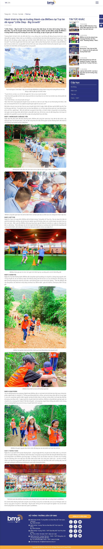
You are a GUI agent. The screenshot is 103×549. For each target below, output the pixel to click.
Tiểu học (73, 94)
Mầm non (74, 91)
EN (9, 3)
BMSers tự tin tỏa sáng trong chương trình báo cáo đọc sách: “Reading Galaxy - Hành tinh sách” (89, 38)
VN (6, 3)
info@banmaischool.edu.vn (48, 541)
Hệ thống (73, 87)
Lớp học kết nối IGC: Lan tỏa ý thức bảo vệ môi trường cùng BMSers (88, 72)
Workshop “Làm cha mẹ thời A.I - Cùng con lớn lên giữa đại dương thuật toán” (89, 50)
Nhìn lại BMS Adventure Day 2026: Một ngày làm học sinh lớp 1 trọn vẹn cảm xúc (88, 27)
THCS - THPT (75, 98)
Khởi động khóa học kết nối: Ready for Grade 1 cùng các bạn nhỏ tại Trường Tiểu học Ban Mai (88, 61)
